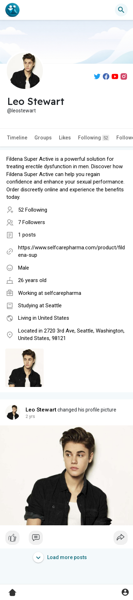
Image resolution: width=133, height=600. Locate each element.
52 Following (32, 210)
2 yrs (30, 416)
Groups (43, 137)
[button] (121, 10)
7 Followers (31, 222)
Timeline (17, 137)
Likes (65, 137)
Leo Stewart (41, 410)
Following (93, 138)
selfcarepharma (62, 293)
